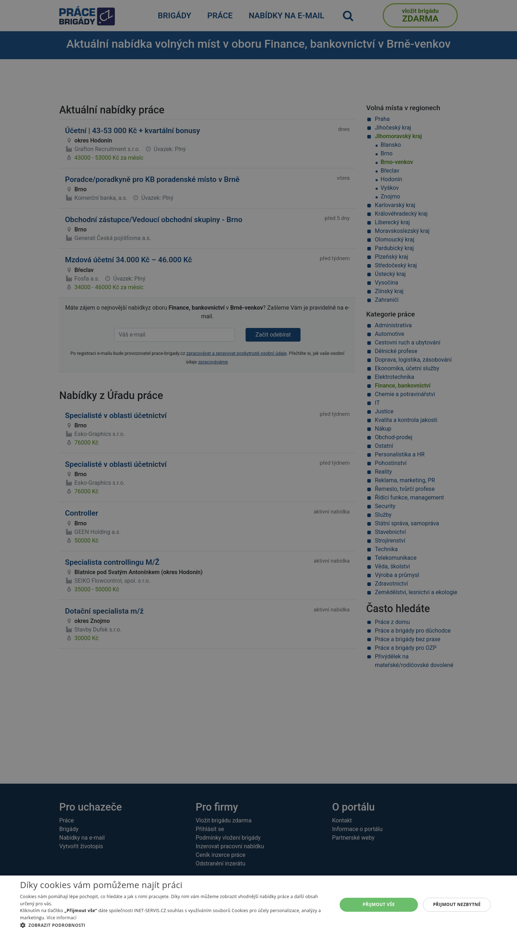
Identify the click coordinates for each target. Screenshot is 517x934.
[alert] (258, 467)
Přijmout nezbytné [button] (457, 904)
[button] (174, 925)
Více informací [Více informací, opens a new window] (61, 918)
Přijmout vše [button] (379, 904)
